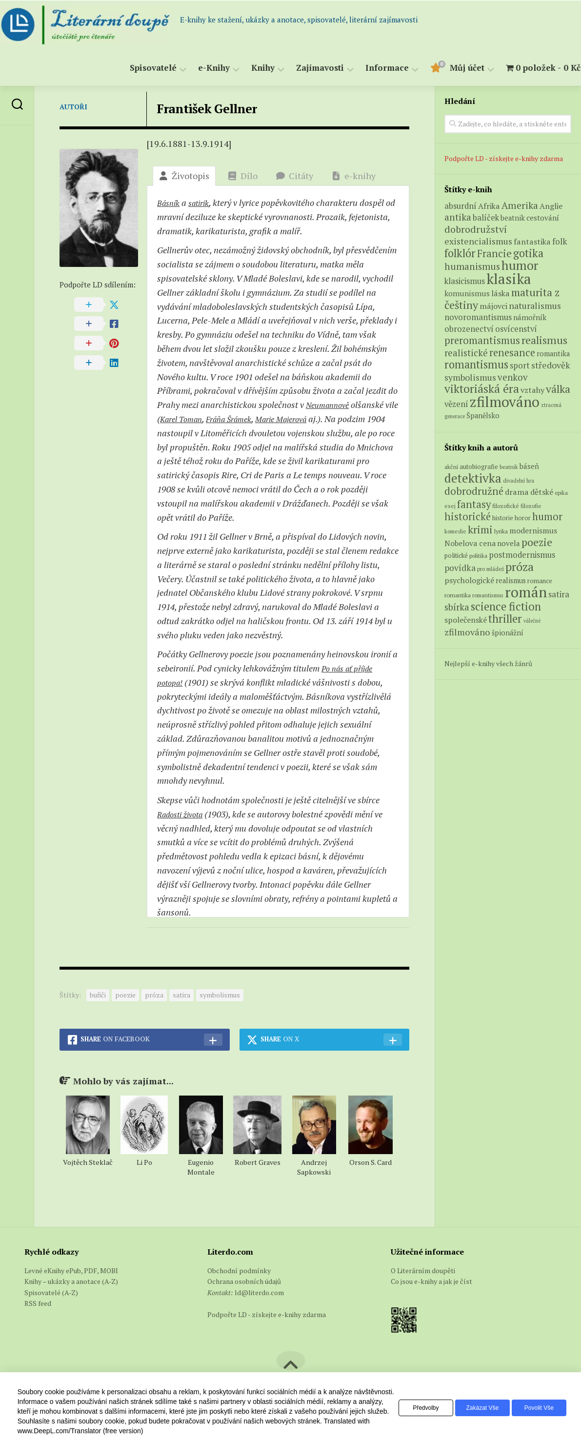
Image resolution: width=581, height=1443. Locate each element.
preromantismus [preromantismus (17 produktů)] (482, 340)
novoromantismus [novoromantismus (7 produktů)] (478, 317)
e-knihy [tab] (354, 176)
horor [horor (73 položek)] (523, 518)
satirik (204, 202)
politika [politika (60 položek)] (478, 555)
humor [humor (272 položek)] (547, 516)
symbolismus (220, 994)
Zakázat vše (474, 1407)
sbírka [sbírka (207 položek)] (456, 607)
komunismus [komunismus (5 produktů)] (467, 293)
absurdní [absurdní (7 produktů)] (460, 206)
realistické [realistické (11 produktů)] (466, 353)
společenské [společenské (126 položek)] (465, 619)
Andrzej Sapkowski (314, 1167)
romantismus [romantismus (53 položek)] (487, 595)
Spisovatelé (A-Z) (51, 1292)
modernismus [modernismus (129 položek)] (533, 530)
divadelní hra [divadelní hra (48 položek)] (518, 480)
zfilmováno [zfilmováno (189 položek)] (467, 632)
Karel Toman (198, 419)
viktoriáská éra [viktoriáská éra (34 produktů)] (481, 388)
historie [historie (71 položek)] (502, 518)
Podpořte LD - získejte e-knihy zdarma (503, 158)
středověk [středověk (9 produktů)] (550, 365)
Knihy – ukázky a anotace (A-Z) (71, 1281)
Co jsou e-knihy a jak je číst (431, 1281)
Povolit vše (536, 1407)
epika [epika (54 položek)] (561, 492)
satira (181, 994)
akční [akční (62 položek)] (451, 466)
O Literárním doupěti (423, 1270)
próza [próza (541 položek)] (519, 566)
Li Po (144, 1162)
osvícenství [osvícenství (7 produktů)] (516, 329)
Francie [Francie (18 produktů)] (494, 253)
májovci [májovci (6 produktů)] (493, 306)
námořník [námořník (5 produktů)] (529, 317)
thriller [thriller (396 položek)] (505, 618)
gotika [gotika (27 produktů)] (528, 253)
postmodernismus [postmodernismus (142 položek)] (522, 554)
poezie (125, 994)
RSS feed (37, 1303)
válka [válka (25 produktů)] (558, 389)
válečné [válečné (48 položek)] (532, 620)
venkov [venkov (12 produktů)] (513, 377)
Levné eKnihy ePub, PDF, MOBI (71, 1270)
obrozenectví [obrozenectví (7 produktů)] (469, 329)
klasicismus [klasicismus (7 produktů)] (464, 281)
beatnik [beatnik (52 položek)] (509, 467)
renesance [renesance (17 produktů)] (512, 352)
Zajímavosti (301, 68)
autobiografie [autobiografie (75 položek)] (479, 466)
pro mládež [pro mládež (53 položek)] (490, 568)
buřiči (98, 994)
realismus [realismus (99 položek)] (511, 580)
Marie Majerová (312, 419)
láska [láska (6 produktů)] (500, 293)
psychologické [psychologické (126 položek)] (469, 580)
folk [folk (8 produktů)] (559, 241)
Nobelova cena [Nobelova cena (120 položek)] (470, 543)
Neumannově (330, 404)
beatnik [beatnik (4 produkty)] (513, 218)
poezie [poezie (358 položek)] (536, 542)
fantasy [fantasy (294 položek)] (474, 504)
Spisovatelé (134, 68)
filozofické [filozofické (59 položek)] (505, 505)
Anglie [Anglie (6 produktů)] (551, 206)
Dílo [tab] (243, 176)
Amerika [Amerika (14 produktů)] (519, 205)
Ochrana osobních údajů (244, 1281)
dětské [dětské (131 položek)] (541, 492)
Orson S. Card (370, 1162)
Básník (170, 202)
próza (154, 994)
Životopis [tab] (184, 176)
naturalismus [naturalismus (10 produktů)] (535, 305)
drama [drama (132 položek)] (517, 492)
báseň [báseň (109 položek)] (529, 466)
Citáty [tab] (294, 176)
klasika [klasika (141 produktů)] (508, 278)
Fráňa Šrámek (252, 419)
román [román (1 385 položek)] (526, 592)
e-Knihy (195, 68)
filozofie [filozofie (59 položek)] (531, 505)
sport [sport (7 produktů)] (520, 365)
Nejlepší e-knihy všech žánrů (488, 663)
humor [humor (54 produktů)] (519, 265)
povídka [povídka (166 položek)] (460, 567)
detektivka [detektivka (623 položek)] (472, 478)
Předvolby (412, 1407)
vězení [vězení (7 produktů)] (456, 404)
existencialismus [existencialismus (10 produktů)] (478, 241)
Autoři (73, 106)
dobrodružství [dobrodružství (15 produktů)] (475, 229)
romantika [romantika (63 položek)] (457, 595)
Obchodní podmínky (239, 1270)
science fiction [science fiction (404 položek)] (506, 606)
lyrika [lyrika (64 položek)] (501, 531)
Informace (368, 68)
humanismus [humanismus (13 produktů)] (472, 266)
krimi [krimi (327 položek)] (480, 529)
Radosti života (183, 814)
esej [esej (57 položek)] (450, 505)
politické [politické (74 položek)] (456, 555)
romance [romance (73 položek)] (539, 581)
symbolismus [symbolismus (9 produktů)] (470, 377)
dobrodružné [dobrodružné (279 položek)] (473, 491)
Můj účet (448, 68)
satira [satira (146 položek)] (558, 594)
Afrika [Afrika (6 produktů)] (489, 206)
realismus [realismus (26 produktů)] (544, 340)
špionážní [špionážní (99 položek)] (507, 632)
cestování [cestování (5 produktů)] (542, 218)
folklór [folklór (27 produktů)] (460, 253)
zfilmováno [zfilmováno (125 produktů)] (505, 401)
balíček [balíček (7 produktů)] (486, 217)
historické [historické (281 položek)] (467, 516)
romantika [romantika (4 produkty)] (553, 353)
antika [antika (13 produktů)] (457, 217)
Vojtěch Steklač (88, 1162)
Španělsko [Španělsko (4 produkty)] (483, 415)
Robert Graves (257, 1162)
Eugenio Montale (201, 1167)
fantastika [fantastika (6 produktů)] (532, 241)
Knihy (244, 68)
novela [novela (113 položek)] (508, 543)
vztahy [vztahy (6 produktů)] (532, 390)
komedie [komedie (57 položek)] (455, 531)
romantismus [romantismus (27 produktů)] (476, 364)
